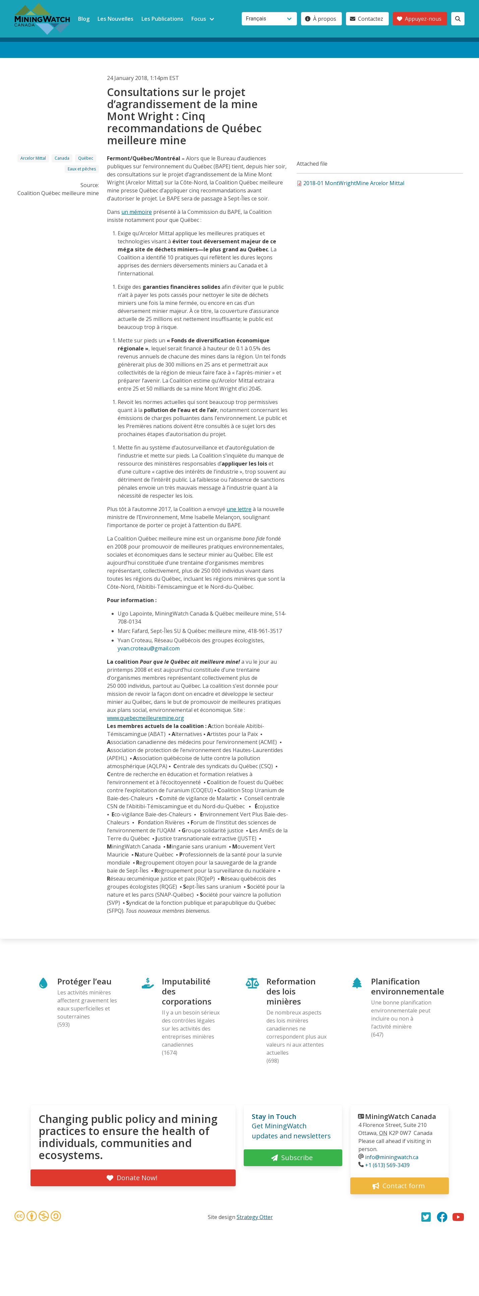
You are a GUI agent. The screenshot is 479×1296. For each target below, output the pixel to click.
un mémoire (136, 212)
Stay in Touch (274, 1116)
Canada (62, 158)
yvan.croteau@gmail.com (149, 648)
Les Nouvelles (115, 18)
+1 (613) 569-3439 (387, 1165)
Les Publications (162, 18)
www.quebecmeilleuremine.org (145, 718)
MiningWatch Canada (400, 1116)
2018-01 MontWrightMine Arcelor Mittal (353, 183)
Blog (83, 18)
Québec (85, 158)
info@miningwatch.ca (391, 1157)
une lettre (239, 509)
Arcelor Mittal (33, 158)
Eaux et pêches (82, 169)
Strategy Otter (255, 1217)
